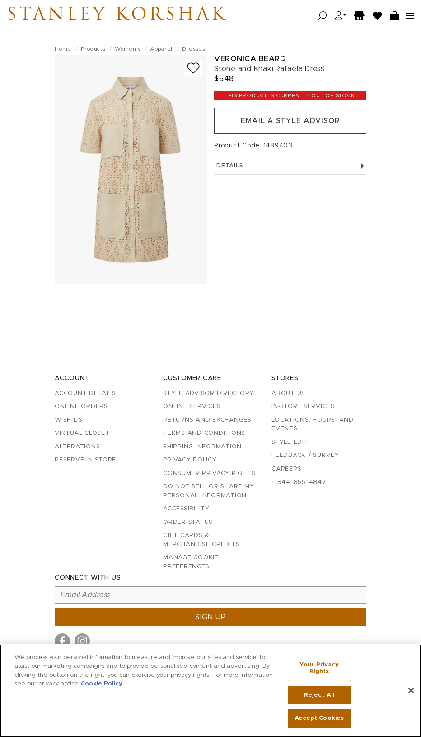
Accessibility (186, 509)
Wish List (71, 420)
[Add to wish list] (193, 68)
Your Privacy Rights (319, 668)
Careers (286, 469)
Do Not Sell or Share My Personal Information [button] (208, 491)
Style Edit (290, 442)
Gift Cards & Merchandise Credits (201, 540)
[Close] (411, 691)
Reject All (319, 695)
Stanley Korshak (117, 15)
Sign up (210, 617)
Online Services (191, 406)
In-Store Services (303, 406)
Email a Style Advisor (290, 120)
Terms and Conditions (204, 433)
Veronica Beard (249, 58)
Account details (85, 393)
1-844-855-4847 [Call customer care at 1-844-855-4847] (299, 482)
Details (290, 166)
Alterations (77, 447)
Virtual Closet (82, 433)
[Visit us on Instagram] (82, 641)
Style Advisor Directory (208, 393)
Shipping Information (202, 447)
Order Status (188, 522)
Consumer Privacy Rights (209, 473)
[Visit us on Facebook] (62, 641)
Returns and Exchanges (207, 420)
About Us (288, 393)
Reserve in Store (85, 460)
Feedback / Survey (305, 455)
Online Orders (81, 406)
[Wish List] (377, 16)
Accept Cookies (319, 718)
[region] (210, 690)
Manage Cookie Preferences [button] (191, 562)
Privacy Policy (190, 460)
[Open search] (322, 16)
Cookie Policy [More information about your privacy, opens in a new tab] (101, 684)
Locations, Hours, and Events (312, 424)
